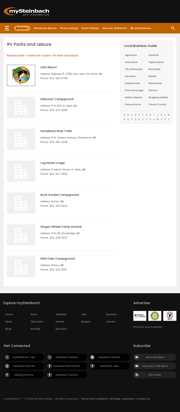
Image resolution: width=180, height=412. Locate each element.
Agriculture (131, 55)
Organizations (156, 62)
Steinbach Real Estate (66, 366)
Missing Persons (23, 375)
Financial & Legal (134, 90)
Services (153, 90)
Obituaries (37, 321)
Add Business (140, 28)
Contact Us (143, 399)
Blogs (8, 329)
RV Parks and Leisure (65, 55)
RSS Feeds (155, 375)
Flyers (8, 321)
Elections (61, 329)
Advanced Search (45, 28)
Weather (61, 314)
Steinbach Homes (109, 357)
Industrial (154, 55)
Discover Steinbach (114, 28)
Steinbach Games (67, 357)
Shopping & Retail (158, 97)
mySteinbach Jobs (23, 357)
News (34, 314)
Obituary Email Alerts (155, 366)
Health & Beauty (133, 97)
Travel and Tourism (39, 55)
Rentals (153, 76)
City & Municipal (133, 69)
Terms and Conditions (94, 399)
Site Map (115, 399)
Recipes (86, 321)
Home (9, 314)
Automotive (131, 62)
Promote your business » (148, 327)
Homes (60, 321)
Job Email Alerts (155, 357)
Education (130, 76)
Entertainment (132, 83)
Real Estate (154, 69)
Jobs (84, 314)
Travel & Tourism (157, 104)
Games (110, 321)
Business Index (16, 55)
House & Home (133, 104)
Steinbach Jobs (109, 366)
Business (111, 314)
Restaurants (155, 83)
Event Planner (90, 28)
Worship (35, 329)
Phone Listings (69, 28)
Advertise (128, 399)
